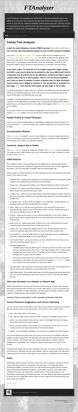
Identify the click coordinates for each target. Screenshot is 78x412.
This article (16, 113)
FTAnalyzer (32, 392)
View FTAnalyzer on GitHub (17, 35)
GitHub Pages (70, 400)
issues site (21, 154)
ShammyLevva (17, 392)
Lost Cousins (40, 242)
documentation (15, 136)
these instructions (63, 104)
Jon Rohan (70, 402)
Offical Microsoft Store (59, 48)
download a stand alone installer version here (22, 58)
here (21, 124)
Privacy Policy (11, 383)
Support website (15, 150)
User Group (51, 150)
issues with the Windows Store (25, 55)
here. (17, 86)
